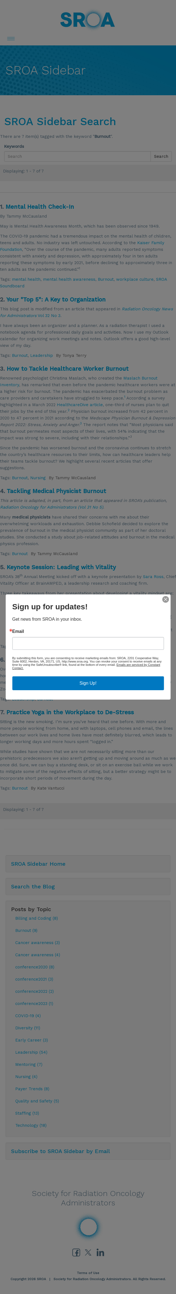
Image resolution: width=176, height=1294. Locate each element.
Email (18, 631)
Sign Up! (88, 683)
